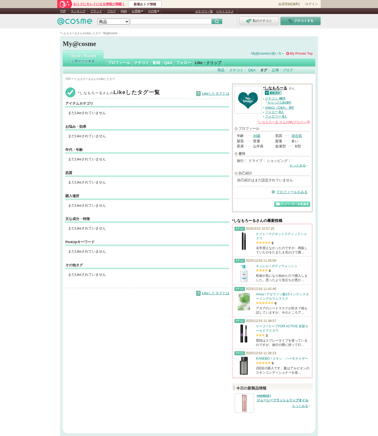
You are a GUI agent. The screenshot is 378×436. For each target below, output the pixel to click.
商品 (220, 70)
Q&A (124, 11)
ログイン (311, 4)
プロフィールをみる (292, 192)
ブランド (96, 11)
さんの (284, 122)
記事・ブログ (282, 70)
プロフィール (119, 63)
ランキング (78, 11)
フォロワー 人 (276, 116)
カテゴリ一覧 (204, 11)
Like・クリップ (208, 63)
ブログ (111, 11)
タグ (263, 70)
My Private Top (301, 53)
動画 (156, 63)
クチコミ (141, 63)
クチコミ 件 (275, 98)
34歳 (256, 136)
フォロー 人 (274, 112)
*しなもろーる (275, 88)
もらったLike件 (280, 102)
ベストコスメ (225, 11)
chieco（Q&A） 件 (279, 107)
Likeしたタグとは (215, 93)
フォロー (183, 63)
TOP (63, 11)
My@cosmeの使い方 (266, 53)
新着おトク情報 (145, 4)
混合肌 (296, 136)
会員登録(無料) (289, 4)
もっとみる (298, 165)
